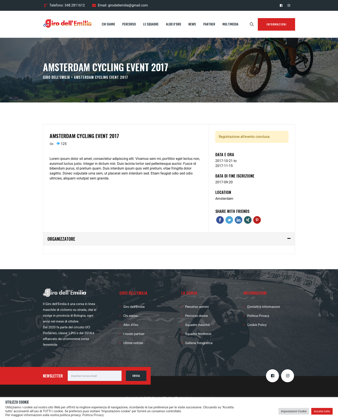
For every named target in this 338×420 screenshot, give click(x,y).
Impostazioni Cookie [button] (294, 411)
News (192, 24)
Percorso (129, 24)
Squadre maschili (197, 325)
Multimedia (230, 24)
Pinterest (257, 220)
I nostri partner (133, 334)
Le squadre (151, 24)
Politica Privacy (258, 316)
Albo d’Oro (173, 24)
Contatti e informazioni (263, 307)
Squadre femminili (198, 334)
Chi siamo (108, 24)
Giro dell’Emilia (134, 307)
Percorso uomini (197, 307)
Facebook (220, 220)
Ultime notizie (133, 343)
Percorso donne (196, 316)
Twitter (229, 220)
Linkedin (238, 220)
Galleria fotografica (199, 343)
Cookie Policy (257, 325)
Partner (209, 24)
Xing (248, 220)
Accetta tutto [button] (322, 411)
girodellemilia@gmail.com (128, 5)
